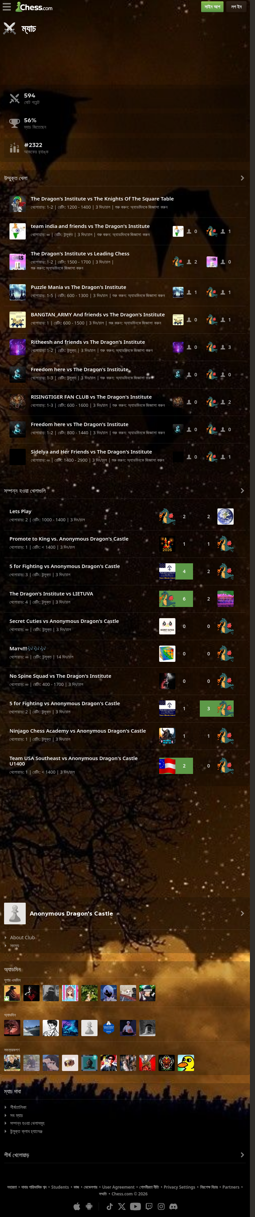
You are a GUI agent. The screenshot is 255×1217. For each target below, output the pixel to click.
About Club (22, 937)
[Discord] (173, 1206)
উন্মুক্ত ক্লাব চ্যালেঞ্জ (26, 1131)
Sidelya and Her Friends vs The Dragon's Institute (91, 451)
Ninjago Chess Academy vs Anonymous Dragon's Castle (77, 730)
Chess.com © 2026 (129, 1194)
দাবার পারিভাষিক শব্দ (33, 1187)
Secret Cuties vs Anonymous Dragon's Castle (64, 620)
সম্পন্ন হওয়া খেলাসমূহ (27, 1123)
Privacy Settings (179, 1187)
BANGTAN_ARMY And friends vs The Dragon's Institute (98, 314)
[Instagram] (161, 1206)
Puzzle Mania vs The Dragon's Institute (78, 287)
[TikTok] (110, 1206)
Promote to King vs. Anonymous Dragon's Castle (69, 538)
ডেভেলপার (90, 1187)
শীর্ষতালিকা (18, 1107)
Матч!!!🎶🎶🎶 (27, 648)
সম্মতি (103, 1194)
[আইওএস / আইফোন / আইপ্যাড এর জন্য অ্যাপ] (77, 1206)
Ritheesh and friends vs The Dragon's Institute (88, 341)
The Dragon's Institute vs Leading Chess (80, 253)
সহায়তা (12, 1187)
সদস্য (14, 945)
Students (60, 1187)
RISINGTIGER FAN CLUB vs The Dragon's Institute (91, 396)
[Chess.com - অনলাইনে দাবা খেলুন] (36, 6)
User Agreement (118, 1187)
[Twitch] (149, 1206)
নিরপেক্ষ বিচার (209, 1187)
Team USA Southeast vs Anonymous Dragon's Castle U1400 (73, 761)
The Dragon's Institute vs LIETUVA (51, 593)
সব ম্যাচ (16, 1115)
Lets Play (20, 511)
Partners (230, 1187)
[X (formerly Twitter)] (122, 1206)
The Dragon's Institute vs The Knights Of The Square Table (102, 198)
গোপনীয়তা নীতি (149, 1187)
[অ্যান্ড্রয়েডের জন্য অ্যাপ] (89, 1206)
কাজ (76, 1187)
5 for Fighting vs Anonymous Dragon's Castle (64, 566)
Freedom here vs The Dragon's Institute (79, 369)
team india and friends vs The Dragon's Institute (90, 226)
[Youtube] (135, 1206)
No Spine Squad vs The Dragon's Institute (60, 675)
